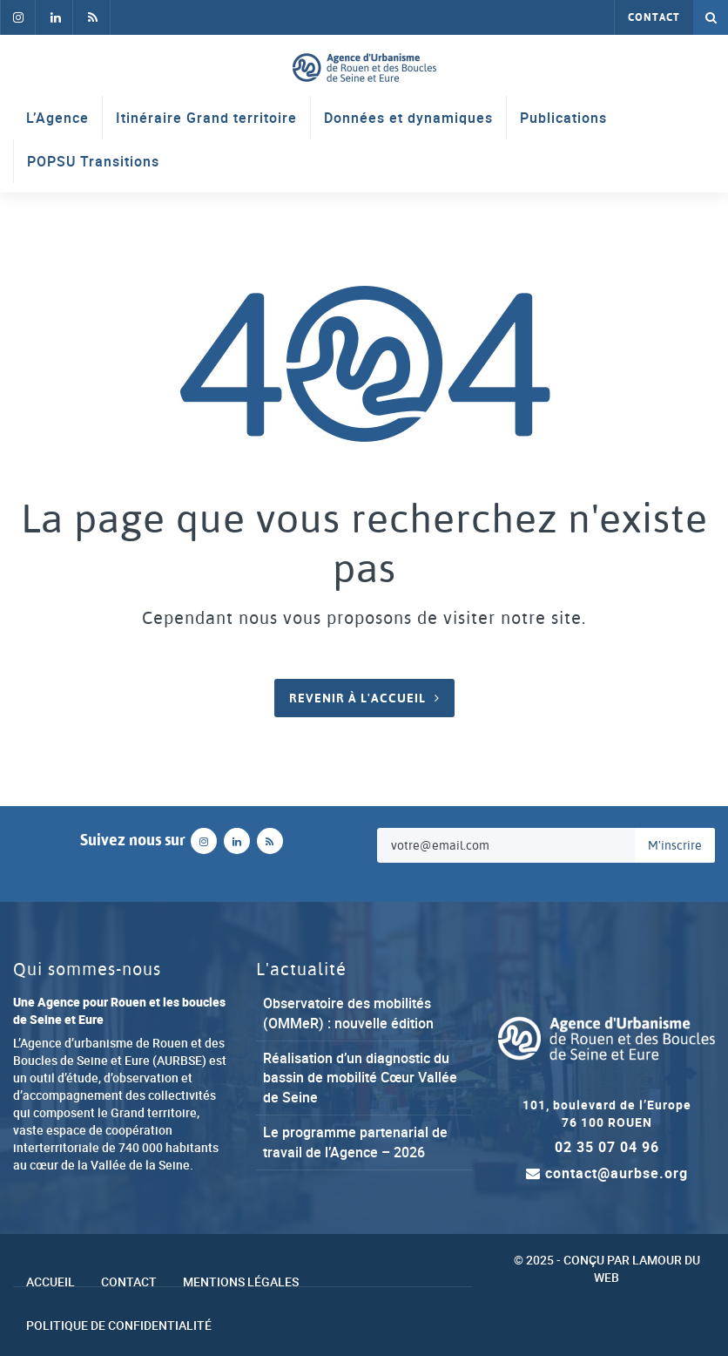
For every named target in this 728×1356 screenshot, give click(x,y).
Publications (563, 117)
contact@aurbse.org (607, 1173)
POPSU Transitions (93, 161)
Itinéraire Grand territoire (206, 117)
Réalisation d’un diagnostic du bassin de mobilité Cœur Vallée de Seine (360, 1078)
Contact (654, 17)
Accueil (50, 1281)
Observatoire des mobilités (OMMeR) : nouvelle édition (348, 1013)
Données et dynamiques (408, 117)
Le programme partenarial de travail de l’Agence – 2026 (355, 1142)
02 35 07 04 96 (607, 1146)
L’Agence (57, 117)
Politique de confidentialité (119, 1325)
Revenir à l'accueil (357, 698)
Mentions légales (241, 1281)
